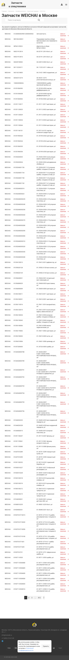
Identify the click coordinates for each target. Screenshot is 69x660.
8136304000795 (19, 402)
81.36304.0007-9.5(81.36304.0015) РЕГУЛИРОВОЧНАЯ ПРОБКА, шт (46, 405)
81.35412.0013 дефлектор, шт (47, 262)
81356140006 (18, 325)
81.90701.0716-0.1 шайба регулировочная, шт (45, 542)
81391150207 (18, 436)
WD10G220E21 (18, 39)
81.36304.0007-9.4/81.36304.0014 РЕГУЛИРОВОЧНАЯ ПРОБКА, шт (46, 396)
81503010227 (18, 467)
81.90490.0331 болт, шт (44, 510)
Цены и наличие (63, 35)
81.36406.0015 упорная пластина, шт (44, 431)
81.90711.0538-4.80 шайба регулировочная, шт (46, 564)
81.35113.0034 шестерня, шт (46, 120)
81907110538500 (19, 578)
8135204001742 (19, 183)
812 (39, 598)
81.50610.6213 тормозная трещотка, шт (45, 495)
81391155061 (18, 441)
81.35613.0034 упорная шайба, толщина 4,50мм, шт (46, 316)
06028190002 (18, 62)
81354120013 (18, 262)
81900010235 (18, 504)
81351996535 (18, 146)
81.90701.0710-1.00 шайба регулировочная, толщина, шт (47, 537)
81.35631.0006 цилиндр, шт (46, 341)
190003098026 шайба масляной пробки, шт (44, 84)
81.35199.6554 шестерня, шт (46, 152)
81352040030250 (19, 210)
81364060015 (18, 431)
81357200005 (18, 347)
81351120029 (18, 115)
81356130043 (18, 320)
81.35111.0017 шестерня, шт (46, 104)
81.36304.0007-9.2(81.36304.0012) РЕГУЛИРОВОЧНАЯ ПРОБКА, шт (46, 380)
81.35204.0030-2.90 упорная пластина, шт (46, 231)
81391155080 (18, 446)
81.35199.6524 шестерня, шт (46, 141)
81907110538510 (19, 589)
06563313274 (18, 78)
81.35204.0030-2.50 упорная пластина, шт (46, 210)
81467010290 (18, 457)
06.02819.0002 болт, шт (44, 62)
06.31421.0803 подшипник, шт (47, 72)
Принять (46, 646)
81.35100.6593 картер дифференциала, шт (44, 89)
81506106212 (18, 489)
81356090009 (18, 289)
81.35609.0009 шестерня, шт (46, 289)
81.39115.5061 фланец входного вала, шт (44, 442)
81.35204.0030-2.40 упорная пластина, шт (46, 205)
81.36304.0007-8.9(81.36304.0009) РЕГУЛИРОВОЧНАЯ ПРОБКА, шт (46, 363)
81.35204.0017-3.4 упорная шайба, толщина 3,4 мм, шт (46, 173)
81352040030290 (19, 231)
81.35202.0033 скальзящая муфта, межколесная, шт (46, 158)
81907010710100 (19, 536)
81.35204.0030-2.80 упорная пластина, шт (46, 226)
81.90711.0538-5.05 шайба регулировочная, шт (46, 585)
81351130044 (18, 125)
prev (44, 597)
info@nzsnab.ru (7, 635)
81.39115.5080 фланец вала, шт (46, 447)
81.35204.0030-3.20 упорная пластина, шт (46, 247)
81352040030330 (19, 252)
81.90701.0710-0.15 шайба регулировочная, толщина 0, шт (46, 517)
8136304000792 (19, 377)
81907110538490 (19, 573)
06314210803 (18, 72)
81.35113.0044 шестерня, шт (46, 125)
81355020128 (18, 268)
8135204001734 (19, 173)
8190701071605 (19, 547)
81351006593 (18, 88)
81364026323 (18, 420)
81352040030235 (19, 199)
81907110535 (18, 557)
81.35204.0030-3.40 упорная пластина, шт (46, 258)
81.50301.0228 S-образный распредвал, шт (46, 474)
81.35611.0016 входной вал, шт (46, 305)
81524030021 (18, 499)
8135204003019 (19, 188)
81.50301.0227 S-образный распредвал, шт (46, 468)
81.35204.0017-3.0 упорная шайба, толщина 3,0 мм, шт (46, 168)
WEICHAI (8, 34)
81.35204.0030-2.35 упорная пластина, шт (46, 200)
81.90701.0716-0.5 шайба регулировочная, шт (45, 548)
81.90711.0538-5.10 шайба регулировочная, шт (46, 590)
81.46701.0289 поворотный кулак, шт (46, 453)
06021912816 (18, 57)
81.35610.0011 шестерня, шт (46, 294)
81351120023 (18, 109)
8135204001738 (19, 178)
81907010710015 (19, 515)
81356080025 (18, 283)
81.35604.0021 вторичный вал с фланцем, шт (45, 279)
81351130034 (18, 120)
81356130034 (18, 315)
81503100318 (18, 478)
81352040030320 (19, 246)
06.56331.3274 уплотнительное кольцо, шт (46, 79)
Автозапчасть (41, 34)
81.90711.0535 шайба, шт (45, 557)
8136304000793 (19, 386)
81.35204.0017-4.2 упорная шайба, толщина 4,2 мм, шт (46, 184)
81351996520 (18, 136)
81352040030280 (19, 225)
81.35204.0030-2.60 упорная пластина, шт (46, 216)
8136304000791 (19, 370)
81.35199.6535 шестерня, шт (46, 146)
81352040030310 (19, 241)
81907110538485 (19, 568)
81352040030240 (19, 204)
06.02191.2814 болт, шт (44, 51)
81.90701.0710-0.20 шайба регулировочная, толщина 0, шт (46, 524)
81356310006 (18, 341)
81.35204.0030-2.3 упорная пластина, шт (46, 195)
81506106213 (18, 494)
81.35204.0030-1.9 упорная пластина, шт (46, 189)
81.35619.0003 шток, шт (45, 336)
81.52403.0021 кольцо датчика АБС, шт (44, 500)
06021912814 (18, 51)
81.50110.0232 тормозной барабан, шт (45, 463)
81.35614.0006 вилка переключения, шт (44, 326)
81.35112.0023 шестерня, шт (46, 109)
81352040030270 (19, 220)
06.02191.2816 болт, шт (44, 57)
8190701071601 (19, 542)
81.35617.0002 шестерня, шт (46, 331)
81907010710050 (19, 529)
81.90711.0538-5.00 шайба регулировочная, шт (46, 579)
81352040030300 (19, 236)
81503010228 (18, 473)
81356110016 (18, 304)
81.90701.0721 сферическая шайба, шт (46, 553)
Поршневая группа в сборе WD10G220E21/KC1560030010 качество (47, 41)
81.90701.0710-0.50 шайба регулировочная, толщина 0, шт (46, 531)
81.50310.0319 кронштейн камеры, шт (45, 484)
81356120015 (18, 310)
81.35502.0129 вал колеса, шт (47, 273)
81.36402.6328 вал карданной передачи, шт (47, 426)
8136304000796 (19, 411)
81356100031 (18, 299)
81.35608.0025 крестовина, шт (46, 284)
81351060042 (18, 99)
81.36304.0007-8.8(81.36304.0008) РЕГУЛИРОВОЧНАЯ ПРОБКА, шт (46, 354)
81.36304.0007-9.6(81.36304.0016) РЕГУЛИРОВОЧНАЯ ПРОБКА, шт (46, 414)
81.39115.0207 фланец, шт (45, 436)
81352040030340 (19, 257)
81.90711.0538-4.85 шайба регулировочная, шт (46, 569)
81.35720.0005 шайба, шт (45, 347)
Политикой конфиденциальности (25, 649)
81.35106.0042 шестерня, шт (46, 99)
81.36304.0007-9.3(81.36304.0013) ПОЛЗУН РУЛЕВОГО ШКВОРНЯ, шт (46, 388)
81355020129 (18, 273)
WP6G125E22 (18, 46)
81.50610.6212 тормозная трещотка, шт (45, 489)
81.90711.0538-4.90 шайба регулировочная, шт (46, 574)
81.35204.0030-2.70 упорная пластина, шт (46, 221)
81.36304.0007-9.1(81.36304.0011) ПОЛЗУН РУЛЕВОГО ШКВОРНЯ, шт (46, 372)
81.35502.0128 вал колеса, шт (47, 268)
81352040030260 (19, 215)
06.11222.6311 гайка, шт (45, 67)
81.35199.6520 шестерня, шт (46, 136)
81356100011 (18, 294)
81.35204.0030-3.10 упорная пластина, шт (46, 242)
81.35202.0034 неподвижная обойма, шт (46, 163)
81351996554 (18, 152)
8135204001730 (19, 167)
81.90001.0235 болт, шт (44, 504)
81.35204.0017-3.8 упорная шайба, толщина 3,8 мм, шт (46, 179)
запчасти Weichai (23, 27)
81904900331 (18, 510)
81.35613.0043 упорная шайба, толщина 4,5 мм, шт (46, 321)
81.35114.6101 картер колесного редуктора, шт (45, 131)
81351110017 (18, 104)
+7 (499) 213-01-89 (8, 638)
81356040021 (18, 278)
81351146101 (18, 130)
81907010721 (18, 552)
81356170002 (18, 331)
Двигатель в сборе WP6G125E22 (43, 47)
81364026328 (18, 425)
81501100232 (18, 462)
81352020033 (18, 157)
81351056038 (18, 94)
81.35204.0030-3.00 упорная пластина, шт (46, 237)
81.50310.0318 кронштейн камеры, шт (45, 479)
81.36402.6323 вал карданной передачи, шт (47, 421)
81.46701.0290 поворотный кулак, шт (46, 458)
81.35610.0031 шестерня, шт (46, 299)
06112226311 (18, 67)
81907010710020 (19, 522)
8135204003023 (19, 194)
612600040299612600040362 (23, 34)
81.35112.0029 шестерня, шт (46, 115)
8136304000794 (19, 393)
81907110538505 (19, 584)
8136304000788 (19, 352)
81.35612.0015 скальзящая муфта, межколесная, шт (46, 311)
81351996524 (18, 141)
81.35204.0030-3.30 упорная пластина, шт (46, 253)
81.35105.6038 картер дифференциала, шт (44, 94)
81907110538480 (19, 563)
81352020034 (18, 162)
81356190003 (18, 336)
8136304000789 (19, 361)
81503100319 (18, 483)
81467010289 (18, 452)
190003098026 (19, 83)
